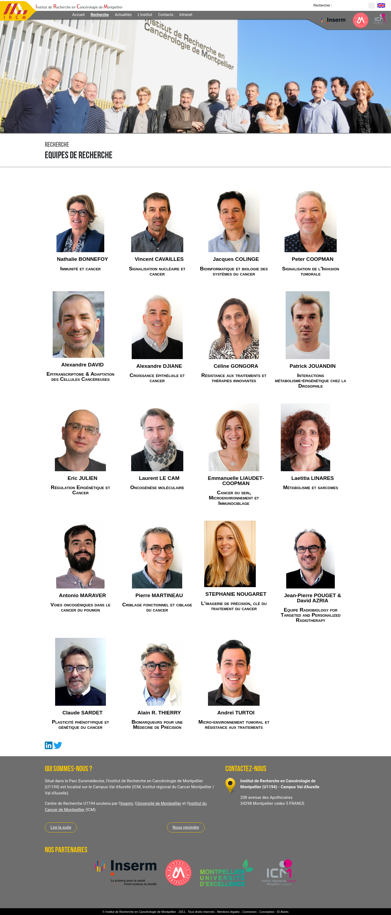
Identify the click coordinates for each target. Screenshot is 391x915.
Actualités (123, 14)
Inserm (126, 803)
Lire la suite (61, 827)
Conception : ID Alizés (274, 911)
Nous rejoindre (186, 827)
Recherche (100, 14)
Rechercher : (322, 5)
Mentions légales (228, 911)
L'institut (145, 14)
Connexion (249, 911)
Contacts (165, 14)
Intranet (185, 14)
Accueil (78, 14)
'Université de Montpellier (158, 803)
